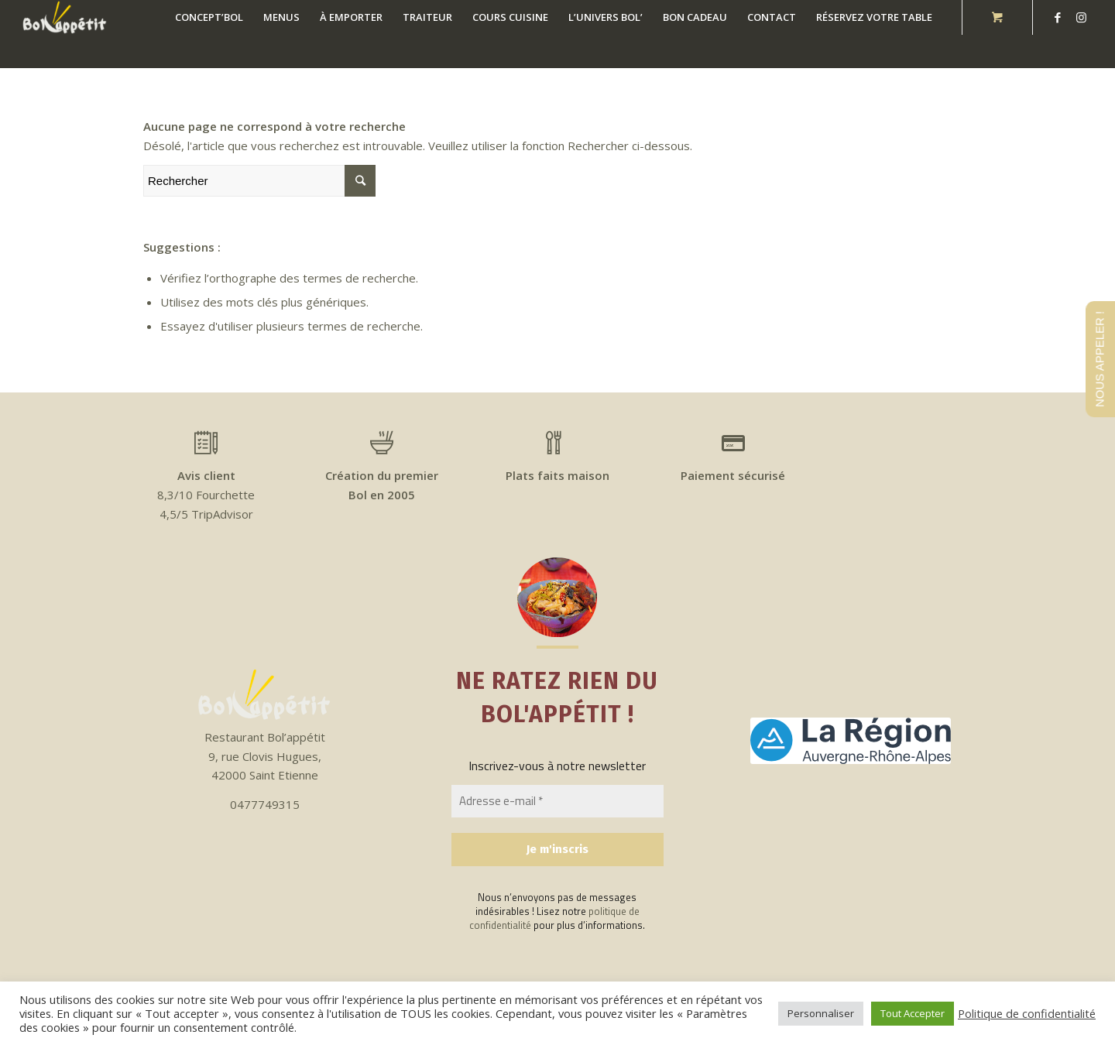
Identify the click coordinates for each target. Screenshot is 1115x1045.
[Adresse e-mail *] (557, 801)
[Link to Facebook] (1057, 17)
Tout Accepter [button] (912, 1013)
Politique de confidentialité (1027, 1013)
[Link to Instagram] (1081, 17)
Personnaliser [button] (820, 1013)
